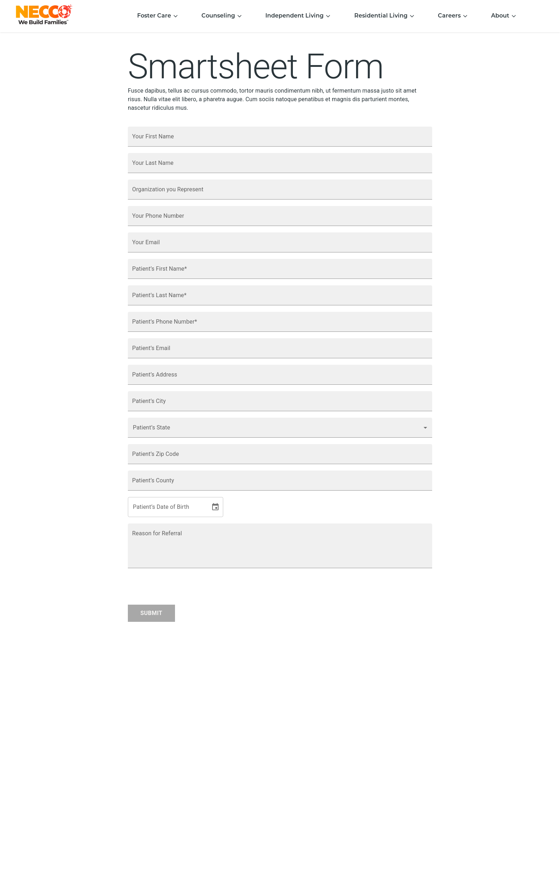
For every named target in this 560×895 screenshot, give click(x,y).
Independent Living (298, 16)
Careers (453, 16)
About (503, 16)
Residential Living (384, 16)
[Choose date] (215, 507)
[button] (280, 428)
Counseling (221, 16)
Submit (151, 613)
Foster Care (157, 16)
